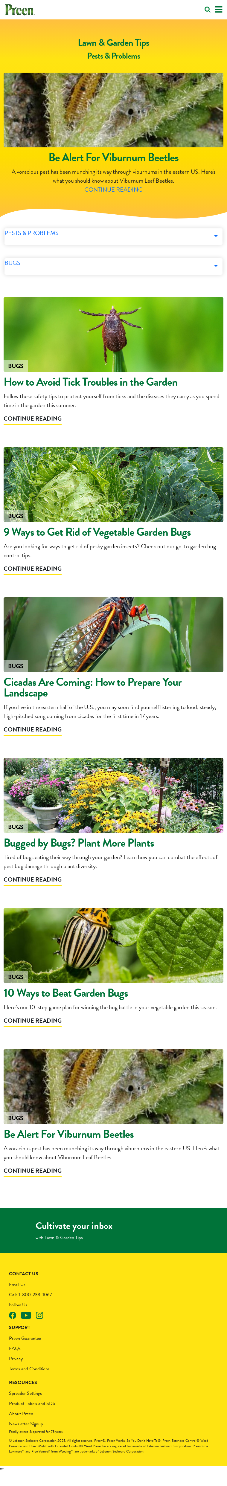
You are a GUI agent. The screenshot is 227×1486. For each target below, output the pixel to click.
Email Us (17, 1295)
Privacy (16, 1369)
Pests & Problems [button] (31, 247)
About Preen (21, 1424)
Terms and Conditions (29, 1379)
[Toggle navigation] (219, 9)
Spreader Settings (25, 1404)
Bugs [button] (15, 277)
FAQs (15, 1359)
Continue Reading (113, 197)
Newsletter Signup (26, 1434)
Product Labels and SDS (32, 1414)
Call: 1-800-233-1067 (30, 1305)
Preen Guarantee (25, 1349)
